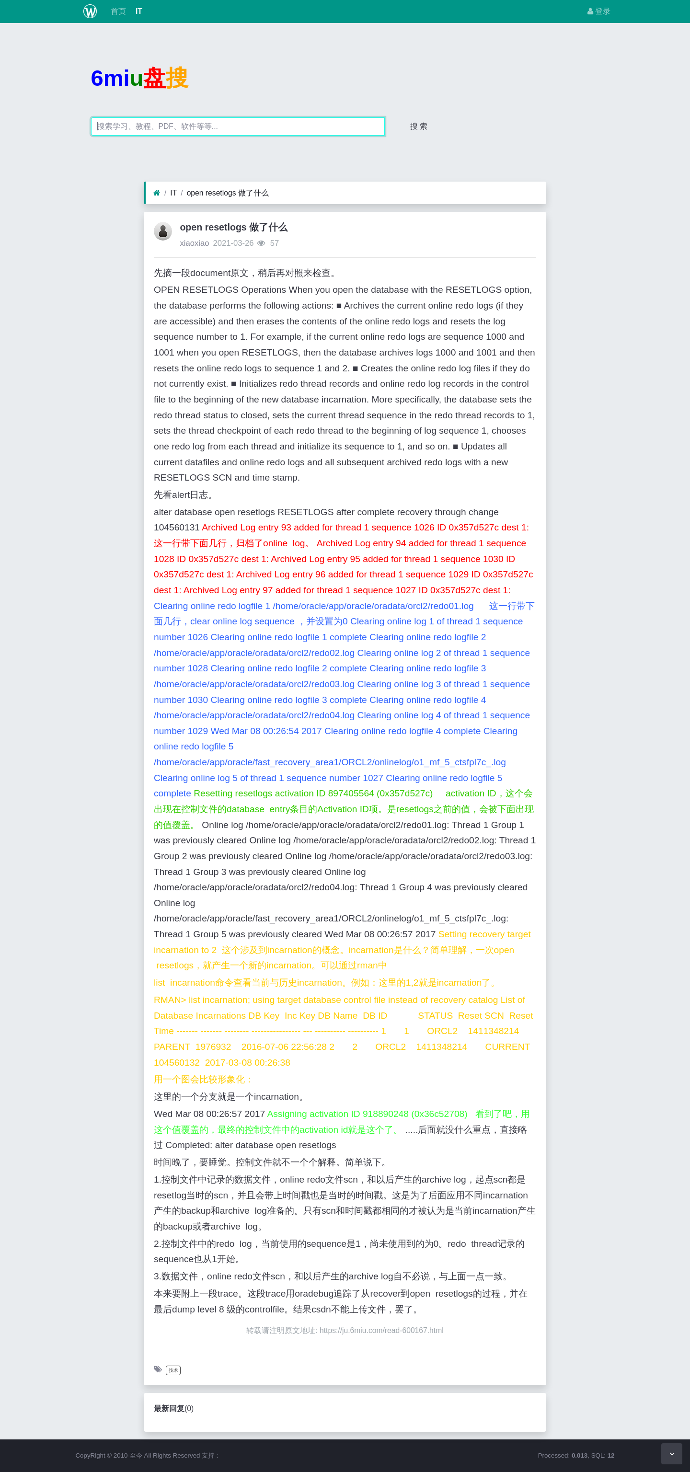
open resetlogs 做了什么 (228, 193)
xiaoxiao (194, 243)
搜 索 (418, 126)
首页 (117, 11)
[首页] (157, 193)
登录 (598, 11)
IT (138, 11)
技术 (173, 1370)
